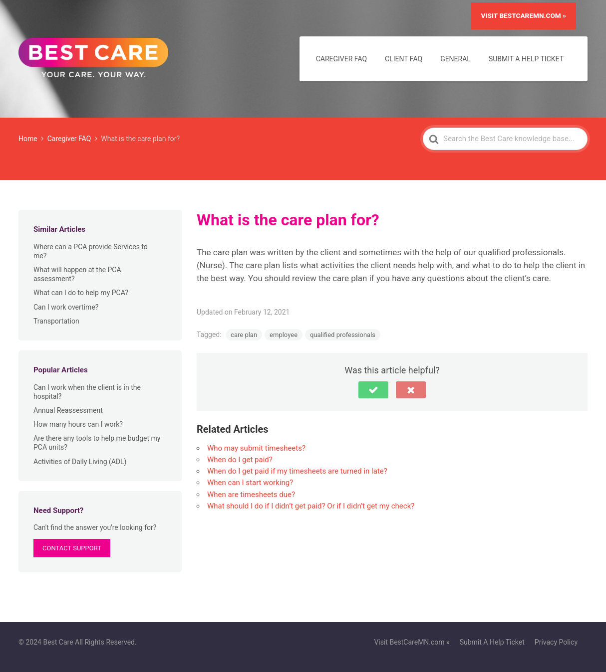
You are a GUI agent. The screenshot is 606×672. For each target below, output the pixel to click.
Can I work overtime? (65, 307)
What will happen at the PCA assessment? (77, 274)
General (455, 59)
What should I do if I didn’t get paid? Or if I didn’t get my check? (310, 506)
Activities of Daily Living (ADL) (80, 462)
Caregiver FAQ (341, 59)
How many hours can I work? (78, 424)
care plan (244, 334)
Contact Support (71, 548)
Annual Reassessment (68, 410)
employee (284, 334)
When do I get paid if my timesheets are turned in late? (297, 471)
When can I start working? (250, 482)
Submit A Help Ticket (526, 59)
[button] (373, 389)
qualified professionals (342, 334)
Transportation (56, 321)
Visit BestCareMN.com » (523, 15)
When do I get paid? (240, 459)
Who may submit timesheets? (256, 448)
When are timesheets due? (251, 494)
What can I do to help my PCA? (80, 293)
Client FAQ (403, 59)
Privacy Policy (556, 642)
